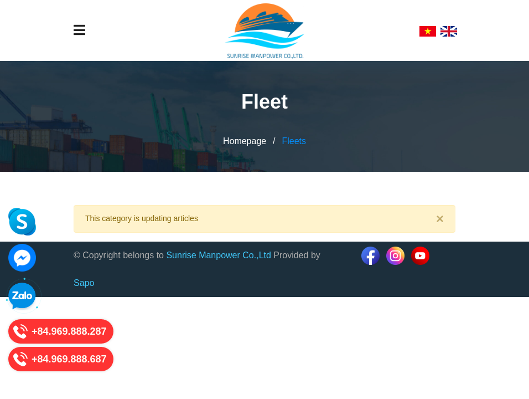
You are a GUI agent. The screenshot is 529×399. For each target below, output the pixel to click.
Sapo (84, 283)
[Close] (440, 219)
